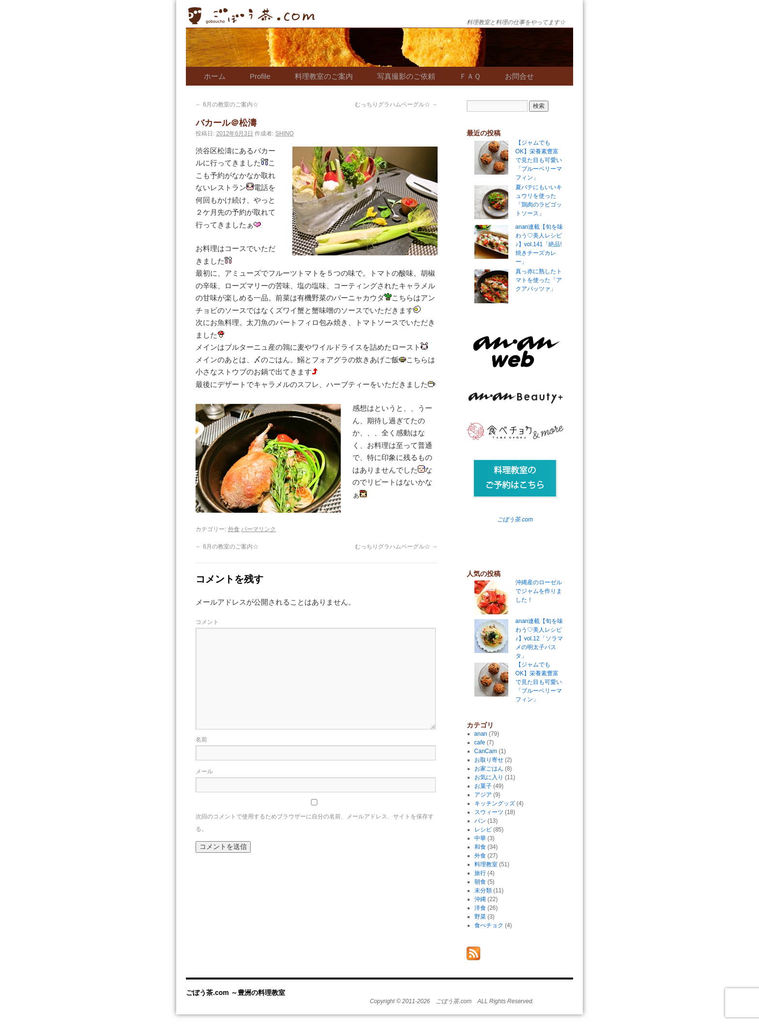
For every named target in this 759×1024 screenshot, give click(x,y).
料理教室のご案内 (324, 76)
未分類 (483, 890)
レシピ (483, 829)
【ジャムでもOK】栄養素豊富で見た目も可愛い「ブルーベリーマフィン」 (539, 682)
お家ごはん (488, 768)
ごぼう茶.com (515, 519)
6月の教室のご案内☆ (227, 104)
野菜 (480, 916)
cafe (480, 742)
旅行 (480, 873)
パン (480, 820)
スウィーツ (488, 812)
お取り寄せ (488, 760)
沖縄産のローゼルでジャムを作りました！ (539, 591)
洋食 (480, 908)
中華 (480, 838)
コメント (207, 622)
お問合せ (519, 76)
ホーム (215, 76)
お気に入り (488, 777)
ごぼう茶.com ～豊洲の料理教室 (251, 15)
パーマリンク (258, 529)
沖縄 (480, 899)
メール (204, 771)
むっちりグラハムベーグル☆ (396, 104)
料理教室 (486, 864)
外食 (234, 529)
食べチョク (488, 925)
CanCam (485, 751)
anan (480, 733)
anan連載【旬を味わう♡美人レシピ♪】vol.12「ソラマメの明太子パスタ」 (539, 638)
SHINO (284, 133)
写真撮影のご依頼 (406, 76)
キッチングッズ (494, 803)
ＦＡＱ (470, 76)
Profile (260, 76)
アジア (483, 794)
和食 (480, 847)
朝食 (480, 881)
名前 (201, 739)
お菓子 (483, 786)
